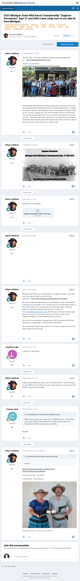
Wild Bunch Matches (30, 37)
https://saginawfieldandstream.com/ (38, 60)
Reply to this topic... (20, 556)
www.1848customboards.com (36, 312)
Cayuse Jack (12, 409)
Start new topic (48, 44)
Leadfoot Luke (12, 347)
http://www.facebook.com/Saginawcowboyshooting (42, 66)
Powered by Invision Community (40, 578)
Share (57, 35)
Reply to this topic (67, 44)
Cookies (55, 573)
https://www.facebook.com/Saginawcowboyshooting (49, 298)
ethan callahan (17, 34)
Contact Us (46, 573)
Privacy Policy (35, 573)
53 (12, 71)
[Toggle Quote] (25, 414)
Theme (25, 573)
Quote (29, 132)
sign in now (49, 548)
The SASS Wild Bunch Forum (18, 2)
